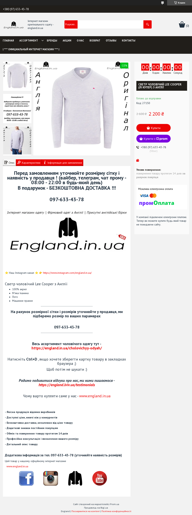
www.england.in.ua (94, 395)
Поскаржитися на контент (86, 511)
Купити (155, 128)
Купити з (156, 139)
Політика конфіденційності (116, 511)
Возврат (95, 40)
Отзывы (111, 40)
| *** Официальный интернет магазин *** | (31, 49)
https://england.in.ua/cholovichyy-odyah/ (67, 347)
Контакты (128, 40)
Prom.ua (114, 504)
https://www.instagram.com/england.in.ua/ (67, 273)
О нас (80, 40)
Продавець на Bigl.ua (96, 507)
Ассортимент (28, 40)
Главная (8, 40)
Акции (67, 40)
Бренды (52, 40)
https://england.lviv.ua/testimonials (67, 384)
